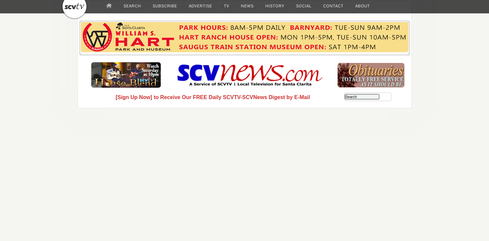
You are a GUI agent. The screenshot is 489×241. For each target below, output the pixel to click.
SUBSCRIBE (165, 6)
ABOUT (362, 6)
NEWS (247, 6)
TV (226, 6)
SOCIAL (304, 6)
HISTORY (274, 6)
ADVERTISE (200, 6)
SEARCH (132, 6)
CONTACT (333, 6)
